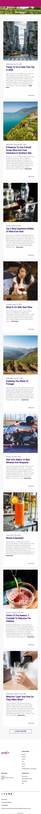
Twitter (6, 794)
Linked (9, 794)
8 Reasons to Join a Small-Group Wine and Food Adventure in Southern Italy (19, 150)
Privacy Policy (24, 776)
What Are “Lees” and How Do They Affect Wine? (20, 698)
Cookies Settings (4, 805)
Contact (23, 759)
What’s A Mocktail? (15, 538)
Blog (23, 761)
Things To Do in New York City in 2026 (20, 68)
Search (2, 779)
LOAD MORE (21, 731)
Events (23, 766)
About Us (24, 754)
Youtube (11, 794)
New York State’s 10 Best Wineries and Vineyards (18, 461)
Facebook (2, 794)
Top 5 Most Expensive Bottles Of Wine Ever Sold (20, 230)
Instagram (4, 794)
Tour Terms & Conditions (6, 802)
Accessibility (24, 781)
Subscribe (24, 756)
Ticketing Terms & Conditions (7, 777)
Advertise (3, 776)
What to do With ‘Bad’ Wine (19, 307)
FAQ (23, 783)
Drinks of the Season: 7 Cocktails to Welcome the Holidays (18, 618)
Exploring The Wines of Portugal (17, 382)
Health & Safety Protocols (27, 778)
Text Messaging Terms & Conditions (29, 768)
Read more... (31, 95)
